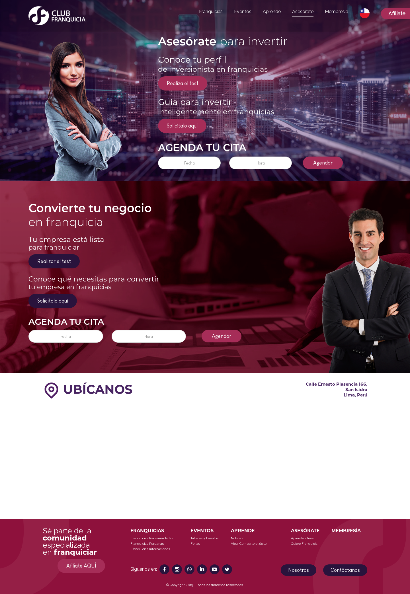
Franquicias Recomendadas (151, 538)
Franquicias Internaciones (150, 549)
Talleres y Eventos (204, 538)
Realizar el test (54, 261)
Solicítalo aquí (182, 126)
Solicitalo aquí (52, 301)
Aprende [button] (272, 11)
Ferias (195, 544)
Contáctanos (345, 570)
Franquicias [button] (211, 11)
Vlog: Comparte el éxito (248, 544)
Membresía (336, 11)
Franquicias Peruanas (147, 544)
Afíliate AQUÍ (81, 566)
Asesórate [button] (302, 11)
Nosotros (298, 570)
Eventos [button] (242, 11)
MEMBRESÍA (346, 530)
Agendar (323, 163)
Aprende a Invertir (304, 538)
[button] (365, 13)
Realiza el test (182, 83)
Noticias (237, 538)
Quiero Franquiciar (305, 544)
